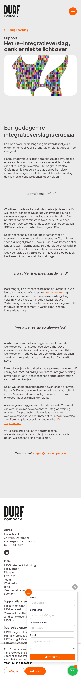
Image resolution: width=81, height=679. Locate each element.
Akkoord (35, 671)
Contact (9, 594)
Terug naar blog (16, 30)
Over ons (9, 576)
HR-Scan (9, 620)
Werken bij (10, 583)
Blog (7, 586)
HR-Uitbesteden (14, 605)
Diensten (9, 572)
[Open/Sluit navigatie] (73, 11)
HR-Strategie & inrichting (20, 565)
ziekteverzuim (53, 292)
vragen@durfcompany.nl (49, 453)
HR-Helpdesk (13, 609)
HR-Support (11, 568)
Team (7, 579)
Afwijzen (14, 671)
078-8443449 (13, 545)
